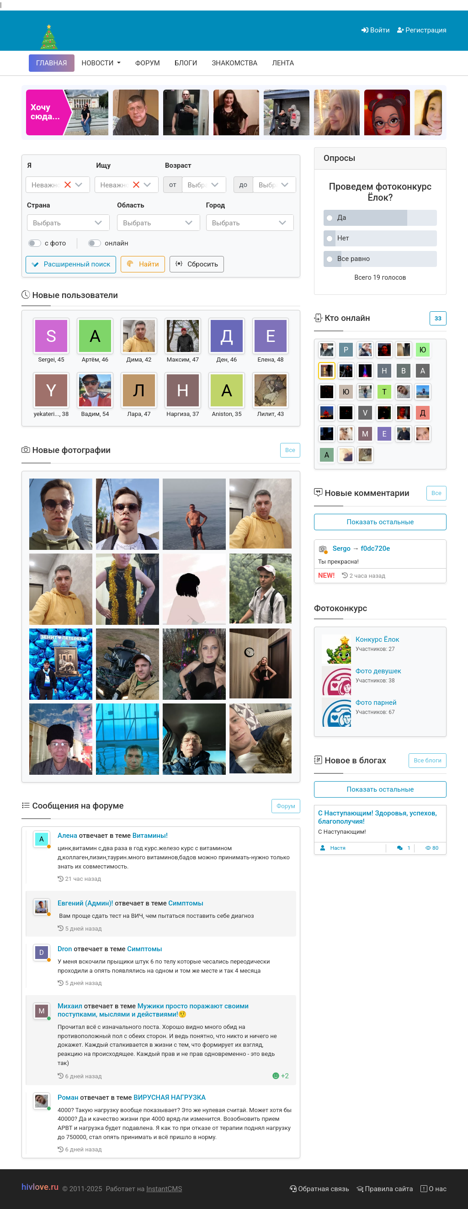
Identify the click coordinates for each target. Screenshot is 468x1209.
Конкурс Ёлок (377, 639)
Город (215, 205)
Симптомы (185, 903)
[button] (380, 522)
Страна (38, 205)
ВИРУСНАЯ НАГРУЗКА (169, 1097)
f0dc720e (375, 548)
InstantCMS (164, 1189)
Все (290, 450)
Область (130, 205)
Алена (67, 835)
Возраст (178, 165)
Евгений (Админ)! (85, 903)
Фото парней (376, 702)
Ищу (103, 165)
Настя (338, 848)
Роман (68, 1097)
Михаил (70, 1006)
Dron (65, 949)
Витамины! (150, 835)
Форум (286, 806)
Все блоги (427, 760)
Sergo (342, 548)
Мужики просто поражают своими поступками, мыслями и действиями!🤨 (153, 1010)
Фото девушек (378, 671)
